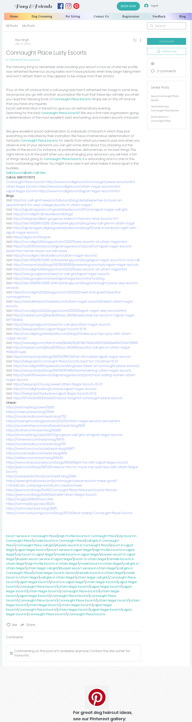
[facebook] (61, 6)
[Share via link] (27, 624)
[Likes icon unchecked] (8, 625)
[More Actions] (138, 40)
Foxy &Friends (33, 6)
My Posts (28, 26)
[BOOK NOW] (128, 6)
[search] (166, 25)
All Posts (12, 26)
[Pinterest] (97, 697)
